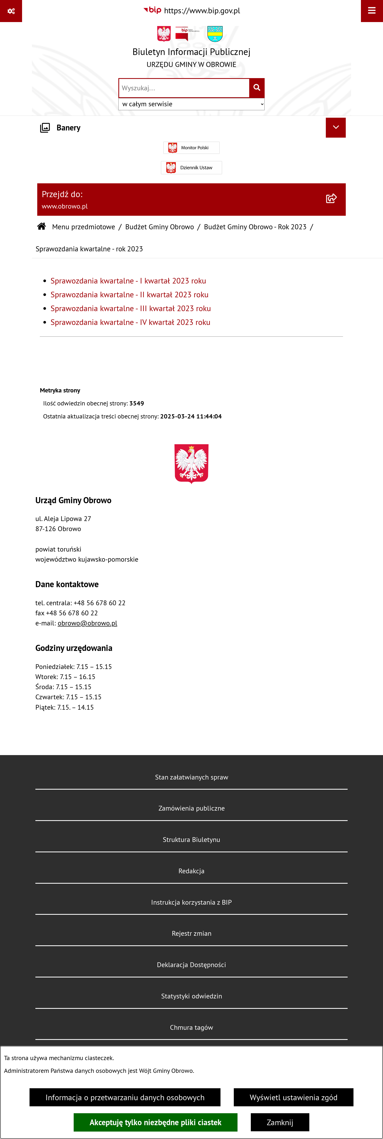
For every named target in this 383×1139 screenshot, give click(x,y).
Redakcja (191, 871)
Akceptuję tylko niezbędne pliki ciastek (156, 1122)
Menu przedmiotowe (83, 226)
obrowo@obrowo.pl (87, 623)
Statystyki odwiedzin (191, 996)
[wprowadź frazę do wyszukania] (184, 88)
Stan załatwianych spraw (191, 777)
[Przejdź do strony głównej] (191, 49)
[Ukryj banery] (336, 128)
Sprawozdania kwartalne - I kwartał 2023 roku (128, 281)
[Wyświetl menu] (372, 11)
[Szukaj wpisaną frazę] (257, 88)
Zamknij (280, 1122)
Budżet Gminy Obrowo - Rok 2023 (255, 226)
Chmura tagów (191, 1027)
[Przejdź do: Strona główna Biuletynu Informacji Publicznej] (41, 227)
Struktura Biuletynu (191, 839)
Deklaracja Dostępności (191, 964)
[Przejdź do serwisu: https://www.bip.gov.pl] (191, 10)
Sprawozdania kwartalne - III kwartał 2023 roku (131, 308)
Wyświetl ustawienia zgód (294, 1097)
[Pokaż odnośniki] (11, 11)
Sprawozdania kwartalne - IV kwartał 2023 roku (130, 322)
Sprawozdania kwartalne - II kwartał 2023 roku (130, 294)
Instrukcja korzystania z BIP (191, 902)
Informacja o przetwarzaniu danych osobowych (125, 1097)
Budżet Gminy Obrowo (159, 226)
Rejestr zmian (191, 933)
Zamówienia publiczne (192, 808)
